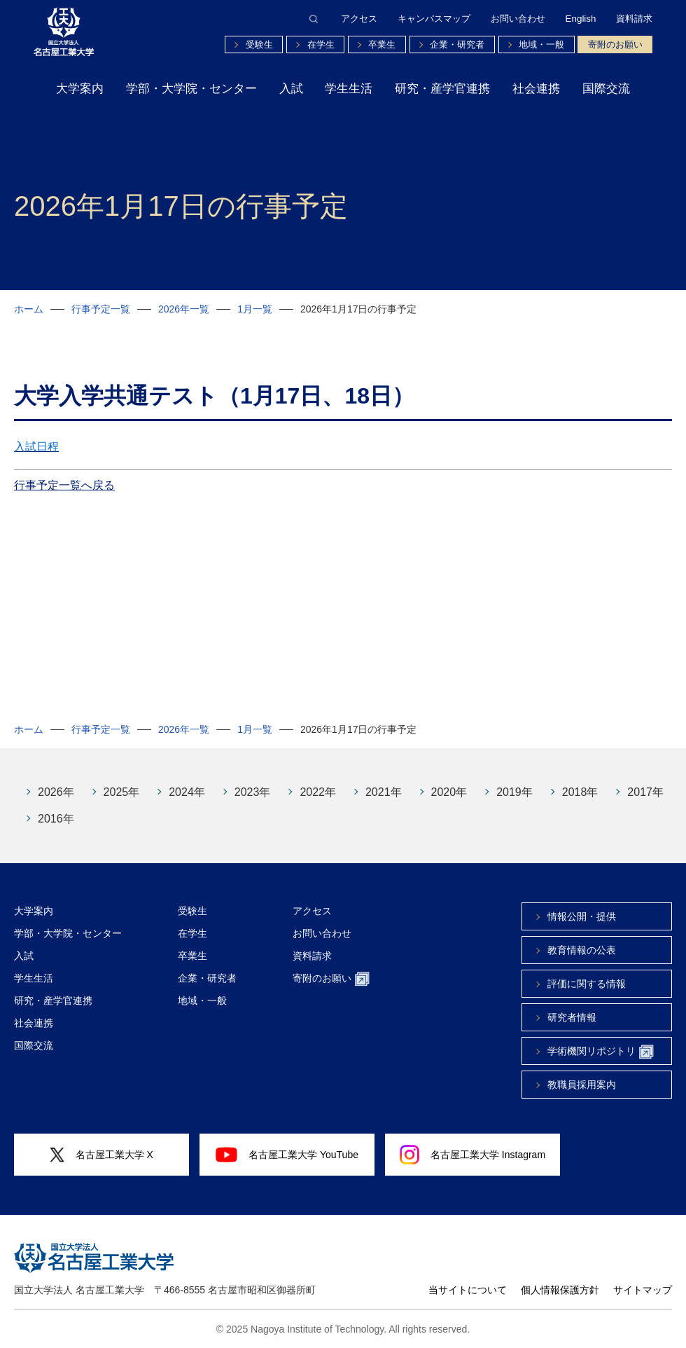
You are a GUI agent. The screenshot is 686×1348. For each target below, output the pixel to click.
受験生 (259, 44)
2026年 (56, 792)
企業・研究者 (457, 44)
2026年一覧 (183, 309)
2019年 (514, 792)
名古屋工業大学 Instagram (472, 1154)
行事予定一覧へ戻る (64, 485)
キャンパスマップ (434, 18)
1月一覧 (254, 309)
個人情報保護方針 (560, 1289)
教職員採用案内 (581, 1084)
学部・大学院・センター (191, 88)
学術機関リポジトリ (600, 1052)
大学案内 (80, 88)
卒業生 (382, 44)
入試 (291, 88)
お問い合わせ (518, 18)
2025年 (122, 792)
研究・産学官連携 (442, 88)
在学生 (321, 44)
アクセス (359, 18)
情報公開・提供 (581, 916)
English (581, 18)
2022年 (318, 792)
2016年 (56, 819)
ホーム (28, 309)
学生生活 (348, 88)
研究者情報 (571, 1017)
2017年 (645, 792)
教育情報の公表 (581, 950)
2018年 (580, 792)
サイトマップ (642, 1289)
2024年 (187, 792)
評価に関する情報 (586, 983)
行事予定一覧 (100, 309)
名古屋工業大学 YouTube (287, 1154)
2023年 (252, 792)
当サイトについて (467, 1289)
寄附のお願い (615, 44)
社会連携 (536, 88)
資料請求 (634, 18)
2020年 (449, 792)
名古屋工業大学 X (101, 1155)
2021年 (383, 792)
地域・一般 (541, 44)
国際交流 (606, 88)
